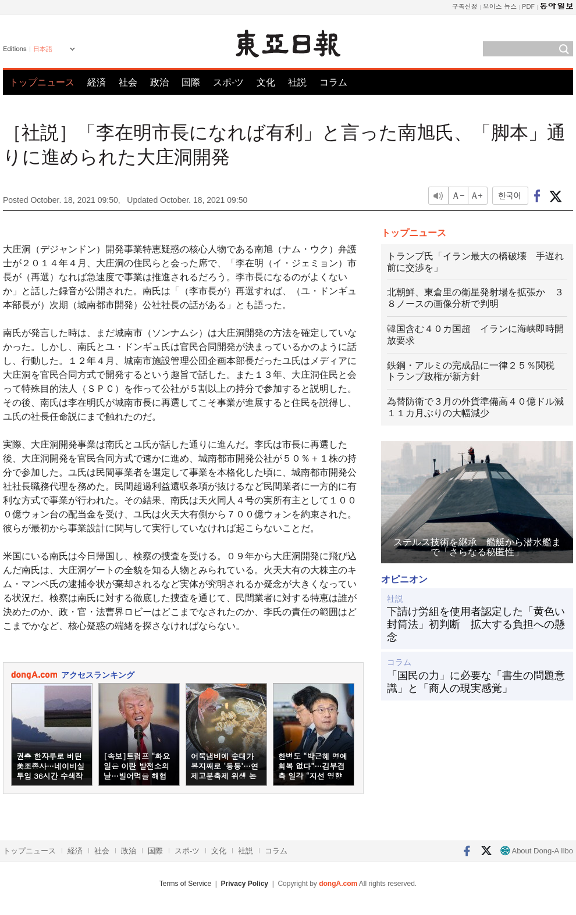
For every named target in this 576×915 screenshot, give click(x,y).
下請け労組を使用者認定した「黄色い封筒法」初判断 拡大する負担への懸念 (476, 624)
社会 (128, 82)
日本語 (42, 48)
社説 (297, 82)
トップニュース (41, 82)
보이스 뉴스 (500, 6)
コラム (333, 82)
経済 (96, 82)
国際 (191, 82)
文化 (266, 82)
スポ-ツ (228, 82)
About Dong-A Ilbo (536, 850)
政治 (159, 82)
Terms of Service (185, 884)
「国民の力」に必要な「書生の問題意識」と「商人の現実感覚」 (476, 682)
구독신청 (465, 6)
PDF (528, 6)
